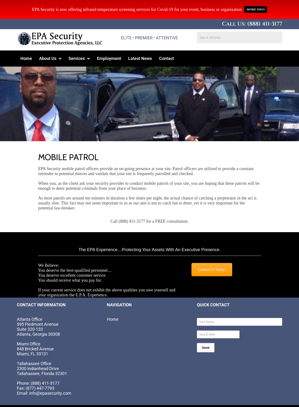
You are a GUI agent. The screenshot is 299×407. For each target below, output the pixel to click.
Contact (166, 48)
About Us (50, 48)
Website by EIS (72, 402)
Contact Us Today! (212, 260)
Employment (109, 48)
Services (79, 48)
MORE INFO (256, 4)
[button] (50, 48)
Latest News (140, 48)
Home (26, 48)
